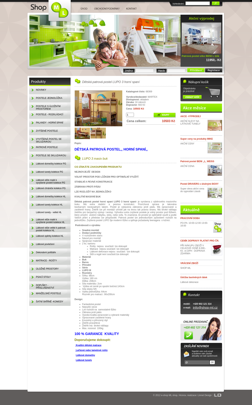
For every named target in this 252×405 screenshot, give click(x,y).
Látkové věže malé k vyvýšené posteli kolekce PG (50, 181)
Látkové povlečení (45, 244)
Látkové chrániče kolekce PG (51, 188)
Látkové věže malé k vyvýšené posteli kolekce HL (50, 221)
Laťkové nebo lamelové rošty (91, 350)
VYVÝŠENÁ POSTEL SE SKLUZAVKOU (49, 140)
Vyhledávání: (178, 3)
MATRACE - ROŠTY (46, 260)
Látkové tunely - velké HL (49, 212)
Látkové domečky (85, 355)
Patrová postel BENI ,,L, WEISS (197, 161)
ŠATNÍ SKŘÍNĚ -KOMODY (49, 301)
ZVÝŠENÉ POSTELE (47, 131)
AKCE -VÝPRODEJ (190, 116)
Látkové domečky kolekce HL (51, 196)
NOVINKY (41, 90)
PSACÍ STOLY (43, 277)
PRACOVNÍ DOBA (190, 218)
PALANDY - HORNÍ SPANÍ (49, 122)
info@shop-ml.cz (205, 307)
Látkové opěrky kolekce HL (49, 236)
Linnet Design (205, 395)
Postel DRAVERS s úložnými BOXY (199, 184)
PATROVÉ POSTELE (47, 147)
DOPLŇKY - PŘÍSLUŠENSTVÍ (45, 286)
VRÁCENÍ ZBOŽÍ (189, 263)
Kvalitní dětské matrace (88, 345)
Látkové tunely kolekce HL (49, 204)
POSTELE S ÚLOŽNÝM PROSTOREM (48, 107)
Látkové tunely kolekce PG (49, 172)
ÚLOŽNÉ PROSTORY (47, 268)
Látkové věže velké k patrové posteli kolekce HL (51, 229)
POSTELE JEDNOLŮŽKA (49, 98)
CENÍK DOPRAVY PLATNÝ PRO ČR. (199, 240)
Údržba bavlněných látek (193, 277)
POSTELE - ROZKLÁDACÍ (49, 114)
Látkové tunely (84, 360)
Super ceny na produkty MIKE (196, 139)
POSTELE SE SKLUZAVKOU (51, 155)
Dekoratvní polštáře (46, 252)
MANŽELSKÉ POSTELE (48, 293)
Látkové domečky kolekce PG (51, 163)
